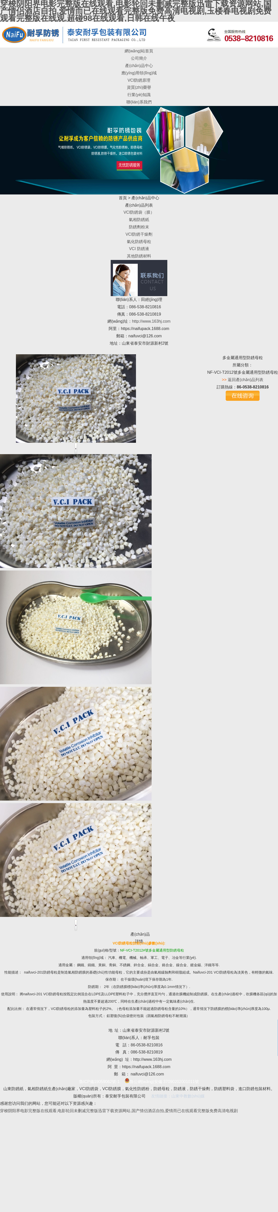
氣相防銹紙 (139, 219)
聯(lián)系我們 (139, 102)
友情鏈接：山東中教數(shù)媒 (178, 1096)
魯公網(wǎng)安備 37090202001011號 (162, 1081)
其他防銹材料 (139, 256)
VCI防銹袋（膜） (139, 212)
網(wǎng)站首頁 (139, 51)
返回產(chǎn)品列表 (245, 380)
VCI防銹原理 (139, 80)
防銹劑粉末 (139, 227)
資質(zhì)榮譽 (139, 87)
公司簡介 (139, 58)
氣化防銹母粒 (139, 241)
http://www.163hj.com (151, 321)
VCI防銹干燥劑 (139, 234)
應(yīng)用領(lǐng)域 (139, 73)
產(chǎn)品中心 (139, 65)
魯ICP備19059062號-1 (99, 1081)
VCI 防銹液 (139, 249)
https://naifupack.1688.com (145, 328)
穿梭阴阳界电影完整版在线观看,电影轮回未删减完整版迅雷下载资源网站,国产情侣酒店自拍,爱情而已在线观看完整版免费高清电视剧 (119, 1111)
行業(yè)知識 (139, 95)
